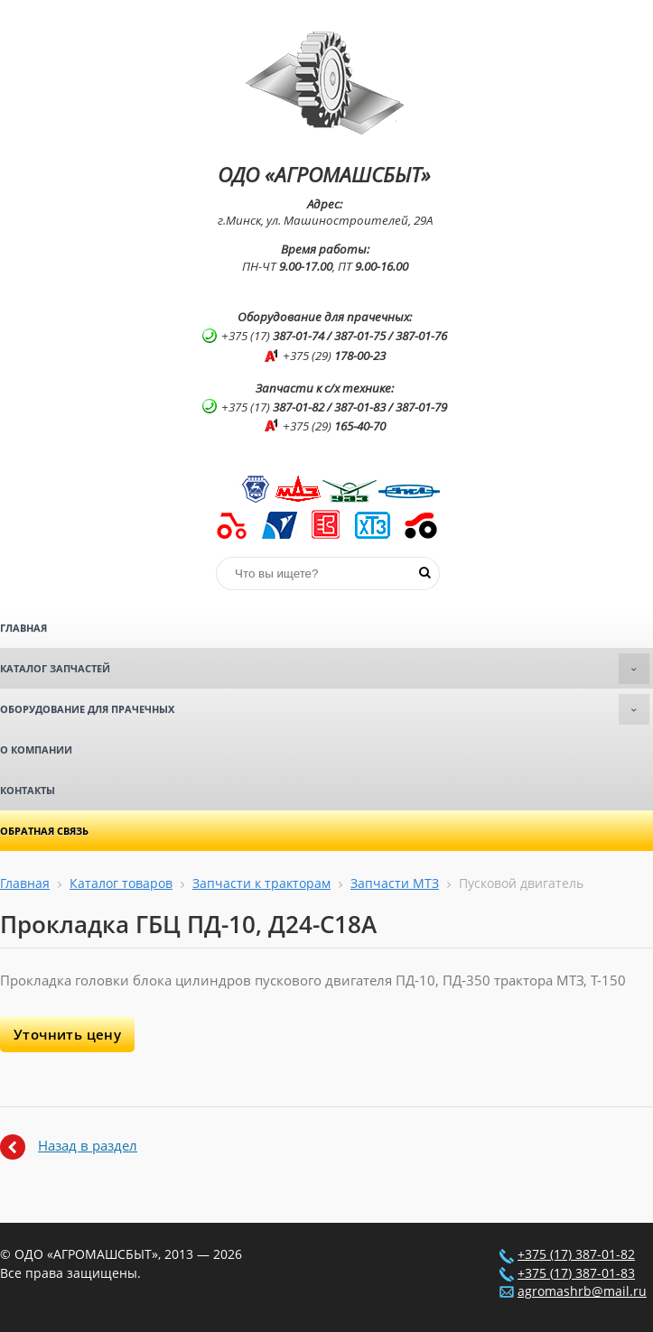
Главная (23, 627)
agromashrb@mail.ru (582, 1291)
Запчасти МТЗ (394, 883)
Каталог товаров (121, 883)
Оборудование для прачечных (324, 709)
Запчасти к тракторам (261, 883)
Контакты (27, 790)
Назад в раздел (87, 1145)
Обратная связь (44, 830)
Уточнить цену (67, 1034)
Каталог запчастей (324, 668)
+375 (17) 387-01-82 (576, 1254)
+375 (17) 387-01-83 (576, 1273)
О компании (36, 749)
